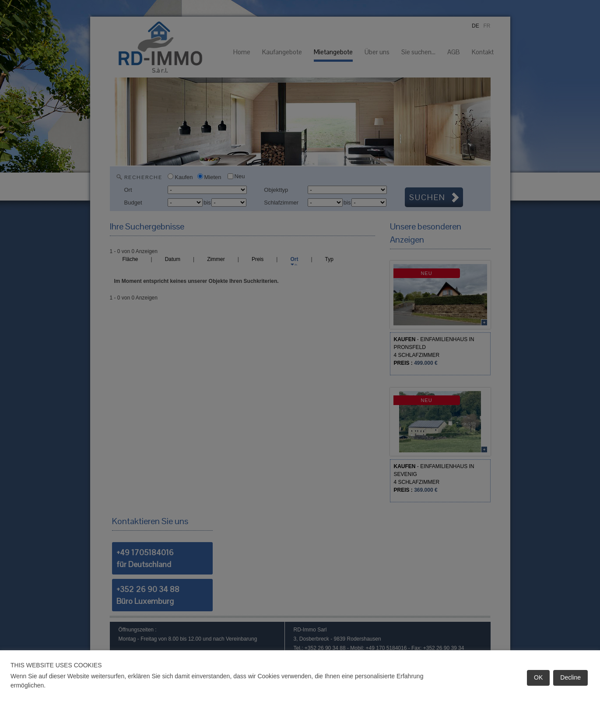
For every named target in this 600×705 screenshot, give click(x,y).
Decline (570, 677)
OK (538, 677)
